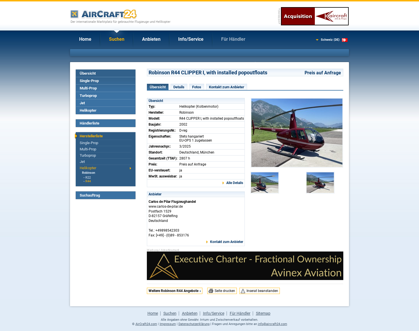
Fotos (196, 87)
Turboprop (88, 95)
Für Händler (233, 39)
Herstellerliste (91, 136)
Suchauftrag (90, 195)
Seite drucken (225, 291)
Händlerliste (89, 123)
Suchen (116, 39)
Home (85, 39)
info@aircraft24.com (272, 324)
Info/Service (191, 39)
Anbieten (151, 39)
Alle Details (234, 183)
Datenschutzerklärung (193, 324)
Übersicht (88, 73)
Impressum (168, 324)
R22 (88, 177)
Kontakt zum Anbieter (226, 87)
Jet (82, 103)
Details (178, 87)
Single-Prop (89, 81)
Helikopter (88, 110)
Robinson (88, 173)
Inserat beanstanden (262, 291)
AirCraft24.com (146, 324)
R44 (88, 181)
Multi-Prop (88, 88)
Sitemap (263, 313)
